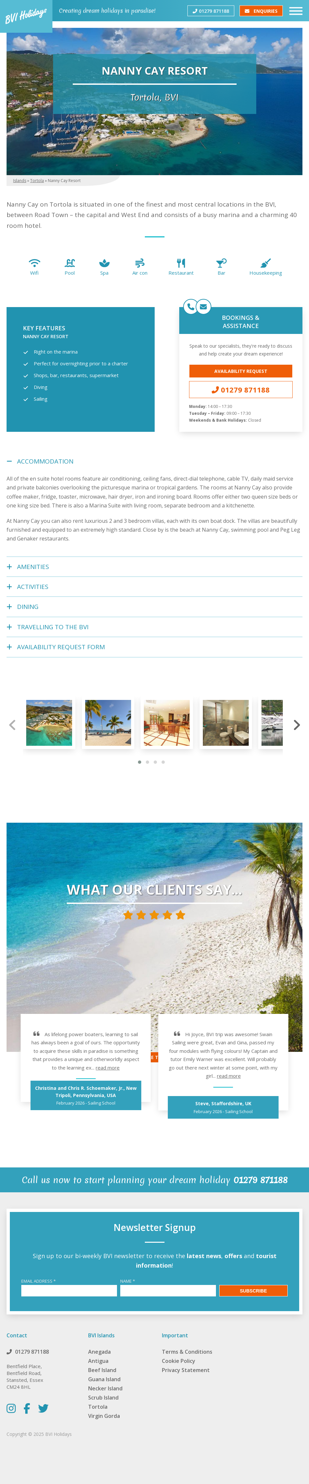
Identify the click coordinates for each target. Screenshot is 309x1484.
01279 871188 (211, 11)
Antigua (98, 1361)
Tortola (37, 180)
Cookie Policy (178, 1361)
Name (127, 1281)
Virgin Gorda (104, 1416)
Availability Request (240, 371)
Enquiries (261, 11)
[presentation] (12, 725)
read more (108, 1067)
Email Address (38, 1281)
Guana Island (104, 1379)
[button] (140, 762)
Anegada (99, 1351)
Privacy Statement (186, 1370)
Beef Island (102, 1370)
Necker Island (105, 1388)
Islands (19, 180)
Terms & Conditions (187, 1351)
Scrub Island (103, 1397)
